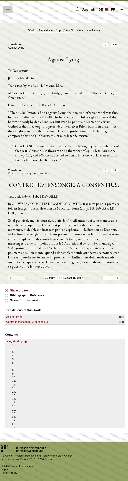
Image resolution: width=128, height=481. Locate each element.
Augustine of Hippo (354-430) (56, 30)
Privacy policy (9, 473)
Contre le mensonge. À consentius (27, 321)
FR (113, 9)
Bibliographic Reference (27, 295)
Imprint (5, 469)
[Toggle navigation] (7, 9)
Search (85, 9)
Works (32, 30)
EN (107, 9)
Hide (115, 45)
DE (101, 9)
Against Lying (14, 316)
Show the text (19, 290)
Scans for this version (25, 300)
